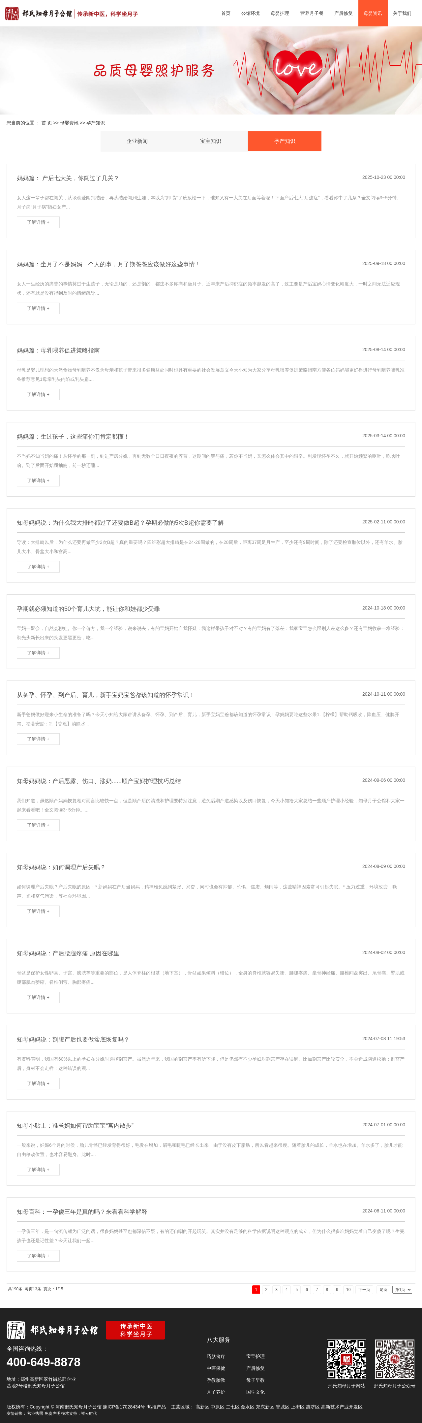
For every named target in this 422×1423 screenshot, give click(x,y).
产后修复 (343, 13)
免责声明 (52, 1413)
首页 (225, 13)
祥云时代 (89, 1413)
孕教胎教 (216, 1380)
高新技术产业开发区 (342, 1406)
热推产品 (156, 1406)
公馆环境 (250, 13)
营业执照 (35, 1413)
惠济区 (313, 1406)
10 (348, 1289)
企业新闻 (137, 141)
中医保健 (216, 1368)
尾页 (383, 1289)
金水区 (248, 1406)
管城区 (282, 1406)
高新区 (202, 1406)
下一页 (364, 1289)
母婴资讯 (373, 13)
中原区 (218, 1406)
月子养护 (216, 1392)
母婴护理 (280, 13)
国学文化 (255, 1392)
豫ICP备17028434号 (124, 1406)
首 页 (47, 122)
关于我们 (402, 13)
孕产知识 (95, 122)
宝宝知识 (210, 141)
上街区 (298, 1406)
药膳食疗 (216, 1356)
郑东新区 (265, 1406)
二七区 (233, 1406)
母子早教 (255, 1380)
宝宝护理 (255, 1356)
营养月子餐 (311, 13)
